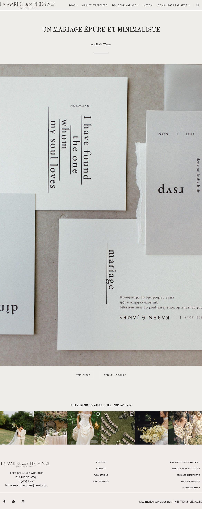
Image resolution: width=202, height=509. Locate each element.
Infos (146, 5)
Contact (101, 469)
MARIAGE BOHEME (190, 481)
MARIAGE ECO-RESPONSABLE (185, 462)
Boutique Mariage (124, 5)
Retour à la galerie (115, 375)
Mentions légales (188, 501)
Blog (72, 5)
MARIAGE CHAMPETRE (188, 475)
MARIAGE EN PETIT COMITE (186, 469)
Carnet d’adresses (94, 5)
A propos (101, 462)
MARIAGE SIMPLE (191, 488)
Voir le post (83, 375)
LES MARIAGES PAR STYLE (172, 5)
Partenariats (101, 481)
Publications (101, 475)
